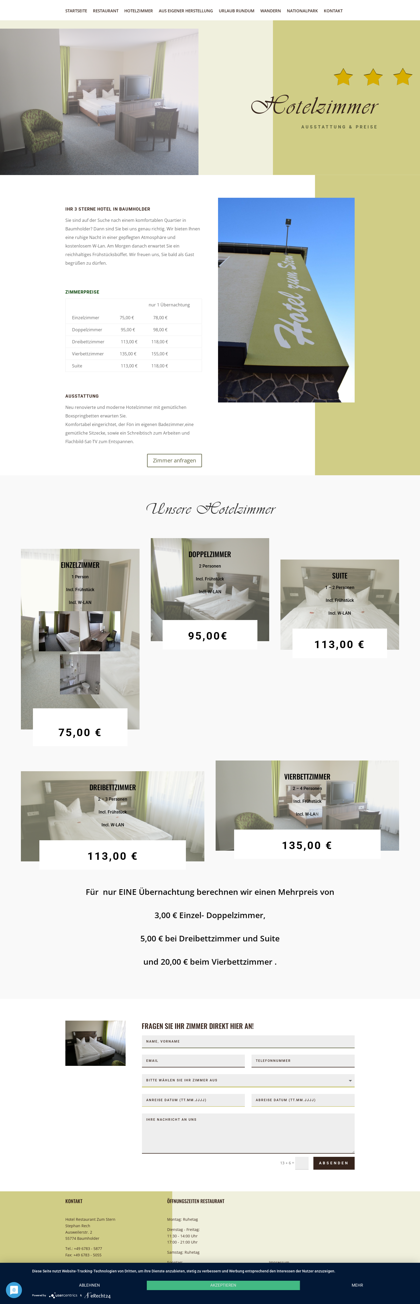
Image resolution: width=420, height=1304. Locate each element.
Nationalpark (302, 11)
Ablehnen (89, 1285)
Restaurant (105, 11)
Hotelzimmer (138, 11)
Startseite (76, 11)
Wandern (270, 11)
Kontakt (333, 11)
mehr (357, 1285)
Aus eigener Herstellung (186, 11)
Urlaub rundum (236, 11)
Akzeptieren (223, 1285)
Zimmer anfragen (174, 460)
